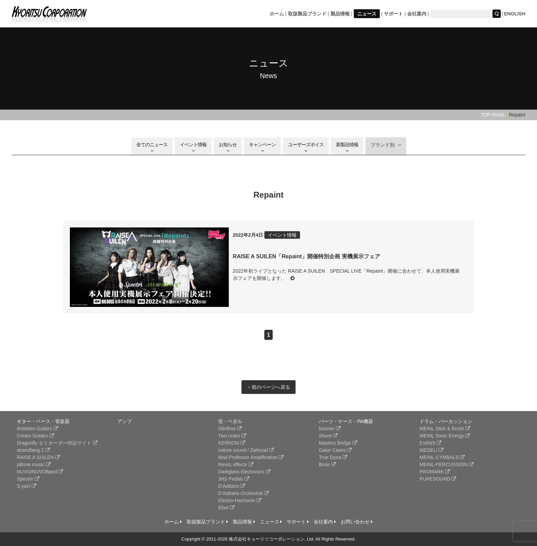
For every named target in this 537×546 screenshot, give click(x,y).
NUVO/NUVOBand (40, 471)
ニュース (366, 13)
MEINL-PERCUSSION (447, 464)
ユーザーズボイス (306, 147)
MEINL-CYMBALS (442, 457)
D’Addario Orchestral (243, 493)
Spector (28, 479)
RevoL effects (235, 464)
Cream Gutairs (35, 435)
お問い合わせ (357, 521)
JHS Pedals (233, 479)
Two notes (232, 435)
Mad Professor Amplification (251, 457)
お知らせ (228, 147)
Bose (327, 464)
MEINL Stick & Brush (445, 428)
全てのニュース (151, 147)
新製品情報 (347, 147)
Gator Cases (335, 450)
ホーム (277, 13)
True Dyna (333, 457)
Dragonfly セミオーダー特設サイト (57, 443)
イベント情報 (193, 147)
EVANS (430, 443)
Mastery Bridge (338, 443)
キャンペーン (262, 147)
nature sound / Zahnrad (246, 450)
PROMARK (435, 471)
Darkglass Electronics (244, 471)
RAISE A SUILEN (38, 457)
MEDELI (432, 450)
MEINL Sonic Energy (445, 435)
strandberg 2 (33, 450)
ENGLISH (514, 13)
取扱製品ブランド (307, 13)
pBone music (34, 464)
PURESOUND (438, 479)
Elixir (226, 507)
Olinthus (230, 428)
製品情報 (340, 13)
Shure (328, 435)
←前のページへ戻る (268, 387)
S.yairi (26, 486)
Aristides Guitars (37, 428)
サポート (393, 13)
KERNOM (231, 443)
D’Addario (231, 486)
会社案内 (416, 13)
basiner (330, 428)
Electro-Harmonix (239, 500)
